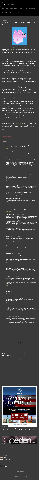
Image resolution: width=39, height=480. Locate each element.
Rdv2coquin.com (11, 330)
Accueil (5, 14)
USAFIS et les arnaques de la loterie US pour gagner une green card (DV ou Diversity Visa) (18, 429)
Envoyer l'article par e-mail (12, 134)
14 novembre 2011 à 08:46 (16, 288)
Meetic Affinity (9, 151)
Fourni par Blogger (19, 471)
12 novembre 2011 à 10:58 (14, 265)
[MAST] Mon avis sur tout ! (10, 4)
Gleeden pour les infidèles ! (12, 445)
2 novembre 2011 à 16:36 (19, 214)
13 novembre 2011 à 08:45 (15, 276)
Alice (7, 327)
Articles (3, 457)
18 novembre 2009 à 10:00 (16, 143)
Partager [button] (4, 134)
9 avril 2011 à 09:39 (16, 157)
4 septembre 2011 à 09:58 (15, 183)
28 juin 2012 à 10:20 (15, 305)
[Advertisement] (19, 372)
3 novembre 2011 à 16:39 (15, 236)
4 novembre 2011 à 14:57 (17, 253)
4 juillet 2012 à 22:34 (12, 326)
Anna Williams (23, 474)
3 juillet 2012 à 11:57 (15, 316)
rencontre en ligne (19, 123)
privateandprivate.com (7, 79)
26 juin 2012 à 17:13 (13, 296)
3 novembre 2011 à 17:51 (15, 245)
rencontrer (22, 65)
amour (6, 136)
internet (9, 136)
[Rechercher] (36, 2)
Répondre (8, 148)
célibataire (12, 49)
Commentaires (5, 459)
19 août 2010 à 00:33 (17, 151)
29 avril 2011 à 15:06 (14, 172)
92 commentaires (10, 447)
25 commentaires (10, 431)
